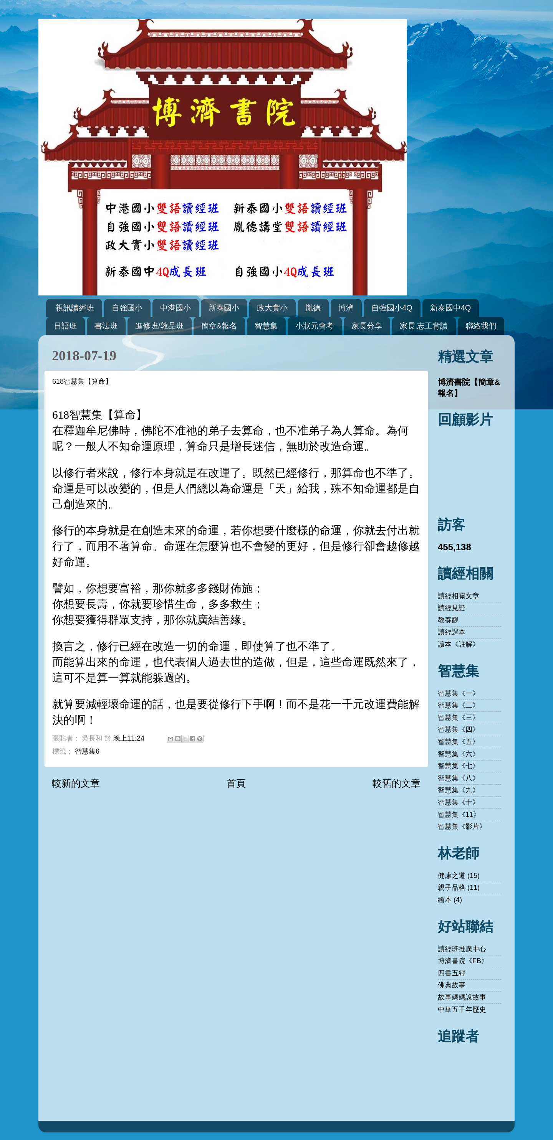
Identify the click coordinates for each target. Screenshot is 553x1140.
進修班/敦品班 (159, 326)
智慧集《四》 (458, 729)
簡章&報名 (219, 326)
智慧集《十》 (458, 802)
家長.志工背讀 (424, 326)
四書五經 (451, 973)
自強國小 (127, 308)
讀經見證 (451, 608)
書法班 (106, 326)
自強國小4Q (391, 308)
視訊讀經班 (75, 308)
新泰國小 (224, 308)
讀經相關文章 (458, 596)
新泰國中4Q (450, 308)
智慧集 (266, 326)
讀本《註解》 (458, 644)
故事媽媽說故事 (462, 997)
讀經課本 (451, 632)
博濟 (346, 308)
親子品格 (451, 887)
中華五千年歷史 (462, 1009)
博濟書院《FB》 (463, 961)
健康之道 (451, 875)
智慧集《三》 (458, 717)
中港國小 (175, 308)
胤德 (313, 308)
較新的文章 (76, 783)
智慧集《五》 (458, 742)
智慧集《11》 (459, 814)
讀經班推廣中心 (462, 949)
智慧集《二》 (458, 705)
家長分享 (366, 326)
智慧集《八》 (458, 778)
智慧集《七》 (458, 766)
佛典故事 (451, 985)
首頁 (236, 783)
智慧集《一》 (458, 693)
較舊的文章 (397, 783)
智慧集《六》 (458, 754)
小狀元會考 (314, 326)
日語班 (65, 326)
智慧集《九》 (458, 790)
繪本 (445, 900)
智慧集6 (87, 751)
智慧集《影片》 (462, 826)
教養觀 (448, 620)
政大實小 (272, 308)
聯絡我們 (480, 326)
